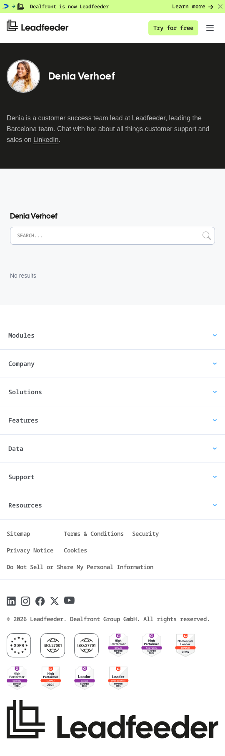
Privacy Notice (30, 550)
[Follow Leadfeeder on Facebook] (40, 601)
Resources (112, 505)
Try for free (173, 28)
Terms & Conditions (94, 533)
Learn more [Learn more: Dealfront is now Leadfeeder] (193, 6)
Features (112, 420)
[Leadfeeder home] (44, 28)
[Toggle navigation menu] (210, 28)
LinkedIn (46, 139)
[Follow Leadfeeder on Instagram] (25, 601)
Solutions (112, 392)
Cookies (75, 550)
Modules (112, 335)
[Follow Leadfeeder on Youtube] (69, 600)
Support (112, 476)
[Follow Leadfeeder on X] (54, 601)
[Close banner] (220, 6)
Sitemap (18, 533)
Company (112, 363)
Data (112, 448)
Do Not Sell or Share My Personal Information (80, 567)
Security (145, 533)
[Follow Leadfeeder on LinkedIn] (11, 601)
